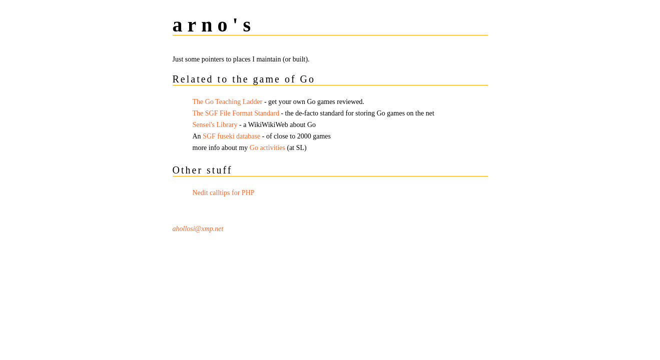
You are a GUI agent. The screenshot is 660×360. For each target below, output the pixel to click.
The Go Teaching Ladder (228, 102)
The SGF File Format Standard (236, 113)
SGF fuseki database (231, 136)
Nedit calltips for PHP (224, 192)
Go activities (267, 148)
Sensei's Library (215, 124)
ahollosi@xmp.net (198, 228)
